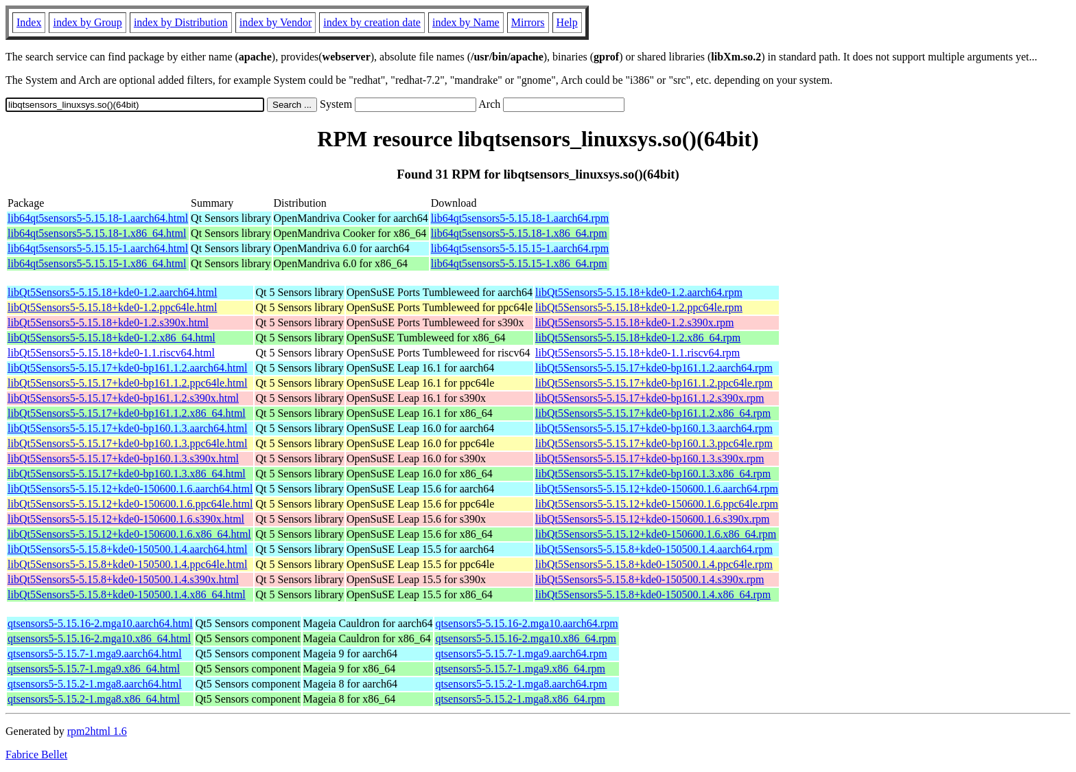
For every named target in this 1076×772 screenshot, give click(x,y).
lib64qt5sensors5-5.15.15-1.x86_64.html (97, 263)
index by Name (466, 22)
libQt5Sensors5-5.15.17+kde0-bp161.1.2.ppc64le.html (127, 383)
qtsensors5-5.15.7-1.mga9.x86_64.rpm (520, 668)
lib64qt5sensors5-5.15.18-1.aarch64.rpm (520, 218)
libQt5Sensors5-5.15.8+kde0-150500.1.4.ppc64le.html (127, 564)
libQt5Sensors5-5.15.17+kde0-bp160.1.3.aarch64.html (127, 428)
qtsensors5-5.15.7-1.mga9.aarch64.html (95, 653)
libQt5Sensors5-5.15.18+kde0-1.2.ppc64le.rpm (638, 307)
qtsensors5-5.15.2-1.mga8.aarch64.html (95, 684)
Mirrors (528, 22)
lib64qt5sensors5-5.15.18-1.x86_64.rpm (519, 233)
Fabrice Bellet (36, 754)
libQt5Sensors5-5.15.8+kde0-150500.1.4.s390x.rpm (649, 579)
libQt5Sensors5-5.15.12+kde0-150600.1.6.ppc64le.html (130, 504)
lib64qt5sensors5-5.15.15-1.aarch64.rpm (520, 248)
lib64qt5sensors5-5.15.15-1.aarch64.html (98, 248)
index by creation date (372, 22)
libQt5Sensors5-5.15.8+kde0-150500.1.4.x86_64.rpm (653, 594)
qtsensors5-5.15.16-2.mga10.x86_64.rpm (525, 638)
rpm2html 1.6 (97, 731)
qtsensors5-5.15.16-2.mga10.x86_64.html (99, 638)
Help (567, 22)
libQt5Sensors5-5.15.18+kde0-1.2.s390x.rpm (634, 322)
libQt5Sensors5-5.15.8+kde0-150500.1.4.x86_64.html (127, 594)
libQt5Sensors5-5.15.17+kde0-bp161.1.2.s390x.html (123, 398)
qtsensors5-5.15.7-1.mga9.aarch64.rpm (521, 653)
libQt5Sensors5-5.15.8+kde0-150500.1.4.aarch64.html (127, 549)
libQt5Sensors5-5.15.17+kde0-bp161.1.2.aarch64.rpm (654, 368)
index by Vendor (275, 22)
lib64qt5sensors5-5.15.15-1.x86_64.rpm (519, 263)
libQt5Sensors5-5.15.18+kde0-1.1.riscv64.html (111, 353)
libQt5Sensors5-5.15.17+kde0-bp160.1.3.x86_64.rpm (653, 473)
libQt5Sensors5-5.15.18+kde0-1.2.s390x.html (108, 322)
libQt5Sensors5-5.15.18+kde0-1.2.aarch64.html (112, 292)
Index (28, 22)
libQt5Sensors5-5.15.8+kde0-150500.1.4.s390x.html (123, 579)
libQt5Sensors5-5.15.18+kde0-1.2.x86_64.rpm (637, 337)
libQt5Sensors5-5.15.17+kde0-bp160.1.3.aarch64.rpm (654, 428)
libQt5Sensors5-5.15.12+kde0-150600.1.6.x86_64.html (129, 534)
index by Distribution (181, 22)
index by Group (87, 22)
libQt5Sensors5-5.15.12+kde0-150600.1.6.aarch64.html (130, 489)
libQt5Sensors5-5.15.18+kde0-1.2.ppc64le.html (112, 307)
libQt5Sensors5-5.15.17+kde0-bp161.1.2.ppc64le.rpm (654, 383)
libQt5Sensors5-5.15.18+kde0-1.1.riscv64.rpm (637, 353)
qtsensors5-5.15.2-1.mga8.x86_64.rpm (520, 699)
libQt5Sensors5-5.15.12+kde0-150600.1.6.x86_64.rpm (655, 534)
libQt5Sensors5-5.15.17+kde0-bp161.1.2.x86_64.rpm (653, 413)
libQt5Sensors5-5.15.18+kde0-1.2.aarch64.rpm (638, 292)
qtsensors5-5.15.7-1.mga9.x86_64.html (94, 668)
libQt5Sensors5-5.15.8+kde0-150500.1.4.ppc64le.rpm (654, 564)
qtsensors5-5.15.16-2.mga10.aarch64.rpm (526, 623)
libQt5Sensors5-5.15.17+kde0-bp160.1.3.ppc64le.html (127, 443)
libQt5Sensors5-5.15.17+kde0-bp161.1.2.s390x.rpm (649, 398)
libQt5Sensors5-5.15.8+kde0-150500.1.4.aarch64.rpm (654, 549)
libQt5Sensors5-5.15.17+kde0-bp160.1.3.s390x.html (123, 458)
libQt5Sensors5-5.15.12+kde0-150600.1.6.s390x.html (126, 519)
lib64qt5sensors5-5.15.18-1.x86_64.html (97, 233)
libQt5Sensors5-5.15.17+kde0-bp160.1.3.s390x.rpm (649, 458)
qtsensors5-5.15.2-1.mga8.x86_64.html (94, 699)
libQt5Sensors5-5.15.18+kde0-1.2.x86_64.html (111, 337)
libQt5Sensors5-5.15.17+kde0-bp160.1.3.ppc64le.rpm (654, 443)
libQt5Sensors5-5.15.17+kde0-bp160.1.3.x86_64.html (127, 473)
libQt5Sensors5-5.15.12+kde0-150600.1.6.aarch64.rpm (656, 489)
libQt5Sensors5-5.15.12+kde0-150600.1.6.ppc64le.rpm (656, 504)
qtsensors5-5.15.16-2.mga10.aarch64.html (100, 623)
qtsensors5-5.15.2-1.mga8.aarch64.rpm (521, 684)
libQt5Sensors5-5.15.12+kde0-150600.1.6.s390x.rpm (652, 519)
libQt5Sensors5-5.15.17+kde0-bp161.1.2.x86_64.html (127, 413)
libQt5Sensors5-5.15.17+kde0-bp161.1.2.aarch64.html (127, 368)
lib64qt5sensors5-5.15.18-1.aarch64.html (98, 218)
